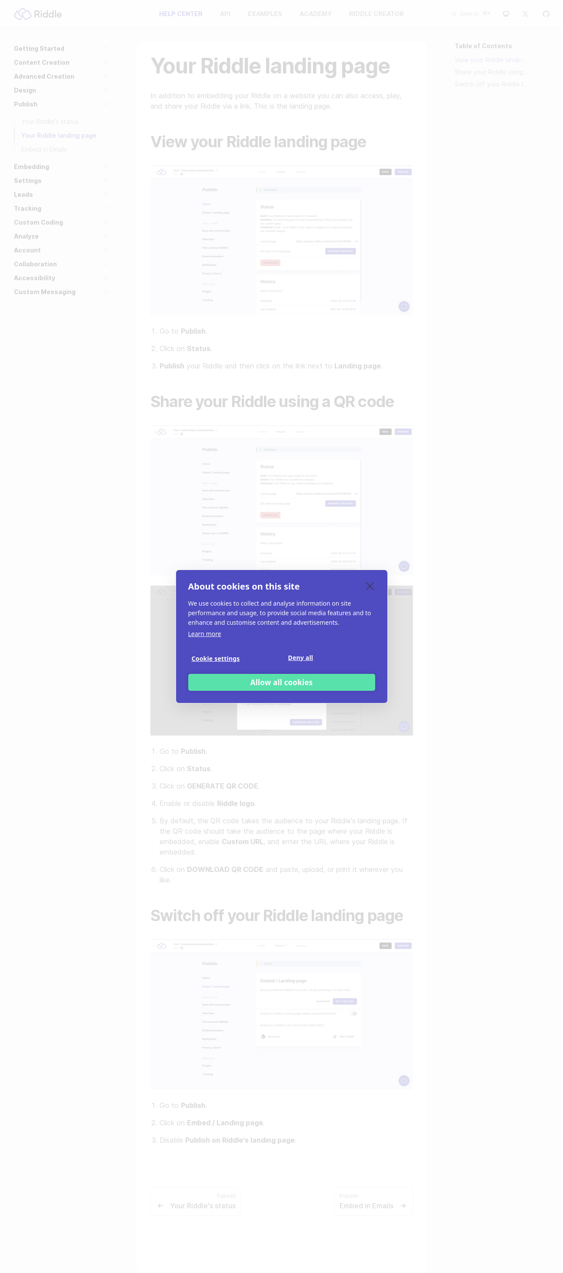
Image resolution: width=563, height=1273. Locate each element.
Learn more (204, 634)
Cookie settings (216, 658)
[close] (370, 586)
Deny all (300, 657)
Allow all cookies (281, 682)
